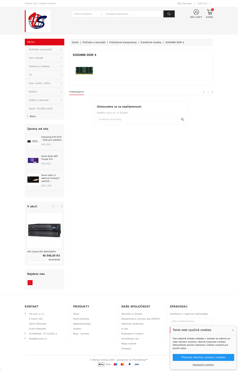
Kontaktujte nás (130, 338)
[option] (44, 165)
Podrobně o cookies (132, 333)
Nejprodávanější (82, 324)
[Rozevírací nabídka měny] (203, 3)
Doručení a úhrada (131, 314)
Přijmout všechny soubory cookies (203, 357)
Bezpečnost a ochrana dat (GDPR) (140, 319)
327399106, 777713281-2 (43, 333)
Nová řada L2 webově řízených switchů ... (50, 178)
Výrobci (77, 328)
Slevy (76, 314)
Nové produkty (81, 319)
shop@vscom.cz (38, 338)
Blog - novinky (81, 333)
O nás (124, 328)
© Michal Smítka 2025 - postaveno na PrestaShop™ (119, 360)
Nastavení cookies (203, 364)
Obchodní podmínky (132, 324)
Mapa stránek (129, 343)
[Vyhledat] (141, 119)
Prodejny (126, 348)
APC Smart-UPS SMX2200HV (41, 252)
